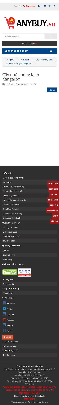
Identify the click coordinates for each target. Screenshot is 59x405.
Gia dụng (25, 60)
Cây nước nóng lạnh (44, 60)
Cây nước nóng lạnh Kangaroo (18, 63)
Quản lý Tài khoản (10, 227)
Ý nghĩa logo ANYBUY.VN (13, 178)
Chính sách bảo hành (11, 218)
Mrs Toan (53, 200)
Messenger (52, 210)
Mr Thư (54, 194)
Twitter (8, 308)
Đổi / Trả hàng (9, 255)
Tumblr (8, 330)
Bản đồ (7, 337)
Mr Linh (54, 205)
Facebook (9, 303)
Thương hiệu (8, 279)
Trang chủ (10, 60)
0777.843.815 (29, 399)
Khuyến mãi (8, 293)
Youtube (8, 319)
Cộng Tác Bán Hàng (11, 288)
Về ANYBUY (8, 182)
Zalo (55, 216)
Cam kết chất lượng (11, 209)
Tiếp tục (51, 90)
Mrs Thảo (53, 184)
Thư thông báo (9, 241)
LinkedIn (8, 314)
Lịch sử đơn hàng (10, 232)
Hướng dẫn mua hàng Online (15, 200)
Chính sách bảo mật (11, 204)
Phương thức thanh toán (13, 191)
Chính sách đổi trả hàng (12, 213)
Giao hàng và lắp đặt (11, 195)
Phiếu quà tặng (9, 284)
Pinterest (8, 325)
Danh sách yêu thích (11, 236)
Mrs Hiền (53, 189)
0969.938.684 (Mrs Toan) (41, 387)
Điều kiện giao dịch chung (13, 186)
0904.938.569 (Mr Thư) (39, 390)
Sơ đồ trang (7, 259)
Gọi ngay (30, 5)
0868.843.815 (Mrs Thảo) (15, 387)
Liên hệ (6, 250)
